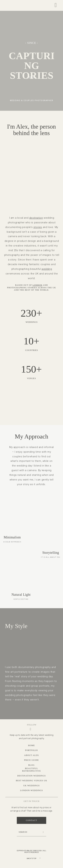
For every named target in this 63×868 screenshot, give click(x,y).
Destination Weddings (31, 776)
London (37, 285)
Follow (31, 725)
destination (36, 217)
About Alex (31, 755)
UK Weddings (31, 785)
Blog (31, 765)
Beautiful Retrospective (31, 769)
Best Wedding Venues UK (31, 780)
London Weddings (31, 790)
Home (31, 745)
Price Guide (31, 760)
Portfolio (31, 750)
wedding (46, 268)
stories (37, 227)
